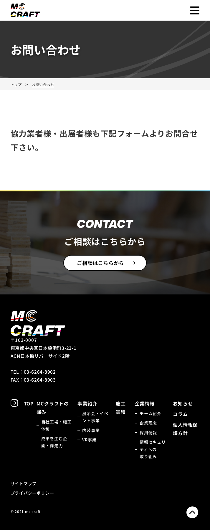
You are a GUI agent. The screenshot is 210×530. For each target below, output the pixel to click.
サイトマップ (24, 483)
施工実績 (121, 407)
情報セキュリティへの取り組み (153, 449)
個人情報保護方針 (185, 428)
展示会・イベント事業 (95, 417)
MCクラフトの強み (53, 407)
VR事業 (89, 440)
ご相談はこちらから (100, 262)
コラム (180, 414)
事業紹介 (87, 403)
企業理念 (148, 423)
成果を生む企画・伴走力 (54, 442)
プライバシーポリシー (32, 493)
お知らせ (183, 403)
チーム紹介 (150, 413)
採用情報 (148, 432)
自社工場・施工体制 (56, 425)
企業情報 (145, 403)
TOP (29, 403)
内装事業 (91, 430)
